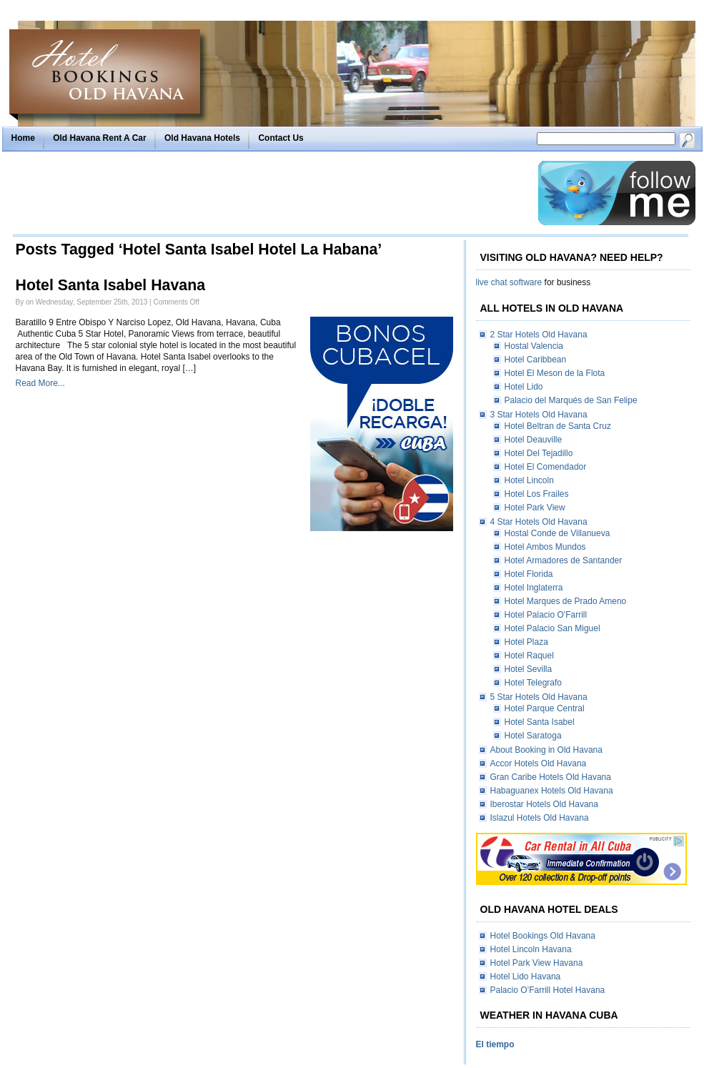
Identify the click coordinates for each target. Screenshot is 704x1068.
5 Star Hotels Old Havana (539, 697)
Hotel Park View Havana (536, 963)
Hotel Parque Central (545, 708)
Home (23, 138)
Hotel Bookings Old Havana (542, 936)
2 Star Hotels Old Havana (539, 335)
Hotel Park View (535, 508)
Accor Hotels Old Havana (538, 763)
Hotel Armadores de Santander (564, 560)
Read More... (40, 383)
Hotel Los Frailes (537, 494)
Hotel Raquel (529, 656)
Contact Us (280, 138)
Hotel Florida (529, 574)
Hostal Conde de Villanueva (557, 533)
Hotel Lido (524, 387)
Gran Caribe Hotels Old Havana (550, 777)
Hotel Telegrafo (533, 683)
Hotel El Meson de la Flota (555, 373)
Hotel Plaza (526, 642)
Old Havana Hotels (202, 138)
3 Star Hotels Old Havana (539, 415)
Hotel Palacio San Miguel (552, 628)
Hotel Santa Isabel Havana (111, 285)
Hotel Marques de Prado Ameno (566, 601)
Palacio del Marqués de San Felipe (571, 400)
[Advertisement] (271, 193)
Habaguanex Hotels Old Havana (551, 791)
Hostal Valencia (534, 346)
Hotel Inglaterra (534, 588)
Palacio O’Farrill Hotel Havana (547, 990)
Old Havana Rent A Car (99, 138)
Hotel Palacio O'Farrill (546, 615)
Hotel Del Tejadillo (539, 453)
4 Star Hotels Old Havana (539, 522)
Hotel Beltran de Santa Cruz (558, 426)
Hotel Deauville (533, 440)
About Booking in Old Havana (546, 750)
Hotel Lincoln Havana (531, 949)
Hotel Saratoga (533, 736)
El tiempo (495, 1044)
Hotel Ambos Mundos (545, 547)
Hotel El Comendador (546, 467)
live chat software (509, 282)
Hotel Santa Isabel (540, 722)
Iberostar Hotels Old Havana (544, 804)
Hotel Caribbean (536, 360)
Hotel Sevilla (528, 669)
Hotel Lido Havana (525, 976)
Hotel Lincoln (529, 480)
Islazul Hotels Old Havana (539, 818)
